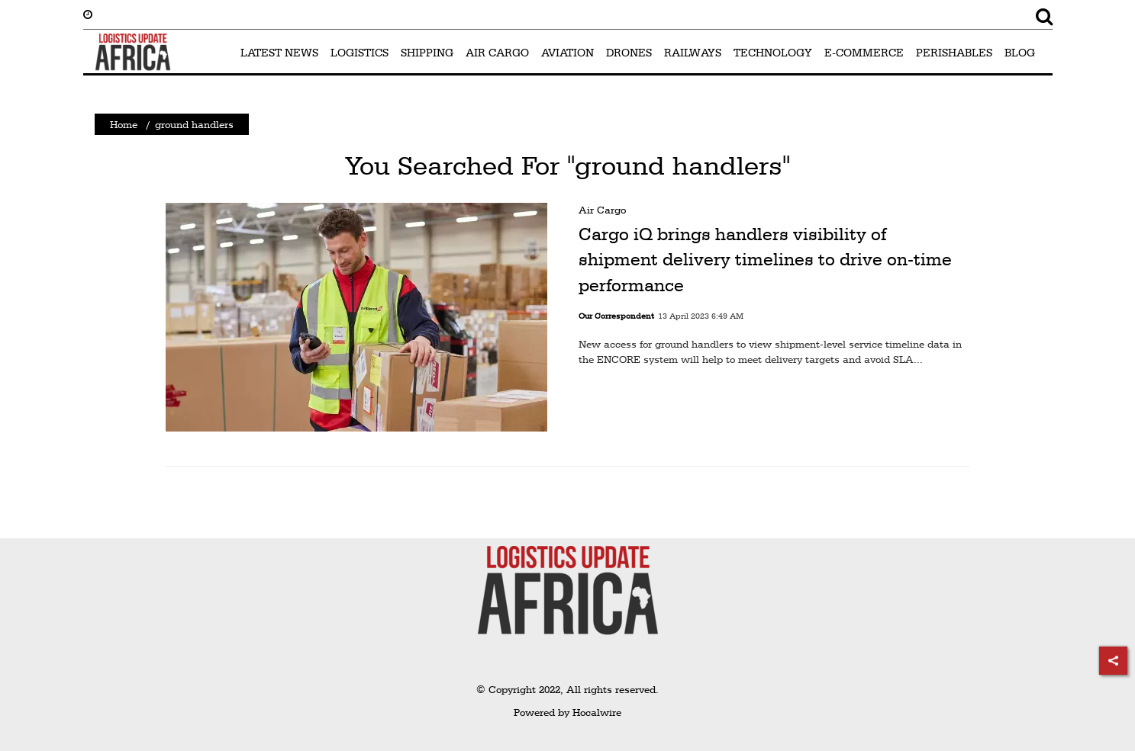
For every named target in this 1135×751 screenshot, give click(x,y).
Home (123, 124)
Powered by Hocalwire (567, 712)
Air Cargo (602, 210)
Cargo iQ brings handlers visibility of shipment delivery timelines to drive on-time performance (765, 259)
